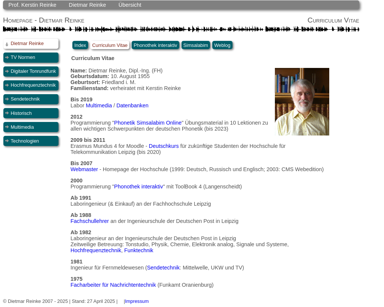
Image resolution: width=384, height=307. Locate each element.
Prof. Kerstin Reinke (32, 5)
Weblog (222, 45)
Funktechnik (138, 250)
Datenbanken (132, 105)
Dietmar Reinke (87, 5)
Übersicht (129, 5)
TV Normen (22, 57)
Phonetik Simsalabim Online (148, 123)
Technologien (24, 141)
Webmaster (84, 169)
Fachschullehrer (89, 221)
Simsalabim (195, 45)
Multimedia (22, 127)
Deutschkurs (164, 146)
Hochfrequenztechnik (33, 85)
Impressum (136, 301)
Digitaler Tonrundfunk (33, 71)
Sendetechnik (25, 99)
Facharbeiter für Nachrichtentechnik (113, 285)
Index (80, 45)
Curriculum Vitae (110, 45)
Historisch (21, 113)
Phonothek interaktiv (155, 45)
